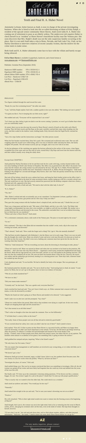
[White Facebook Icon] (67, 439)
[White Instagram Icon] (70, 439)
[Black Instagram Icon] (83, 3)
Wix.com (51, 442)
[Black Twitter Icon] (77, 3)
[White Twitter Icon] (64, 439)
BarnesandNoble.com (29, 60)
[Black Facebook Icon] (80, 3)
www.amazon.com (11, 60)
